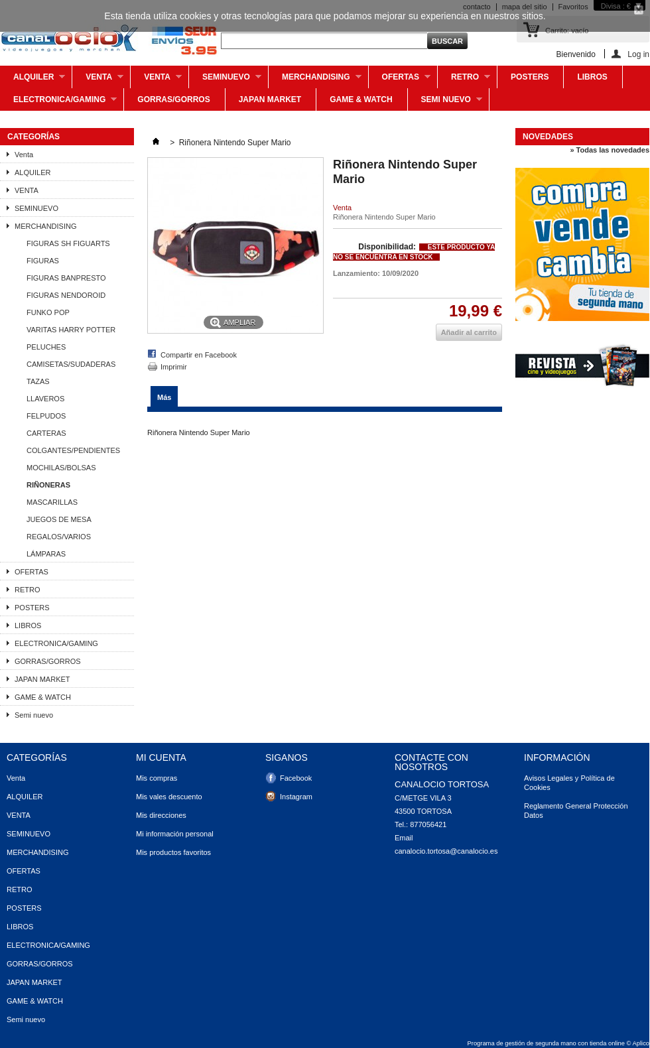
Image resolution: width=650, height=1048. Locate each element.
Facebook (296, 778)
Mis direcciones (161, 815)
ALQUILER (32, 80)
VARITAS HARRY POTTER (71, 330)
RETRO (464, 80)
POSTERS (530, 77)
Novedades (548, 136)
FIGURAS (43, 261)
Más (164, 397)
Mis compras (156, 778)
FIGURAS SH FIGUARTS (68, 243)
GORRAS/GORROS (173, 99)
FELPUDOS (46, 416)
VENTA (156, 80)
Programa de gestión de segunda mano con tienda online (546, 1043)
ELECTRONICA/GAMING (58, 103)
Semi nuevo (445, 103)
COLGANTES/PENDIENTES (73, 450)
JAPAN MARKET (270, 99)
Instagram (296, 797)
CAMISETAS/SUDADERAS (71, 364)
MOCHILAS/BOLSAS (61, 468)
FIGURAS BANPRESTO (66, 278)
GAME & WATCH (361, 99)
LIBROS (592, 77)
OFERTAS (399, 80)
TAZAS (38, 381)
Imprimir (174, 367)
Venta (97, 80)
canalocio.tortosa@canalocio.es (446, 851)
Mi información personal (175, 834)
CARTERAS (46, 433)
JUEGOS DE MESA (59, 519)
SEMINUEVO (225, 80)
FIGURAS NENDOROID (66, 295)
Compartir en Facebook (199, 355)
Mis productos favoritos (173, 852)
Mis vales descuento (169, 797)
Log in (638, 54)
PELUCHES (46, 347)
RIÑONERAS (48, 485)
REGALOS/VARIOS (59, 537)
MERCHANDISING (315, 80)
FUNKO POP (48, 312)
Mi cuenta (161, 757)
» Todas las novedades (609, 150)
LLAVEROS (45, 399)
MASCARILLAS (52, 502)
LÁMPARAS (46, 554)
